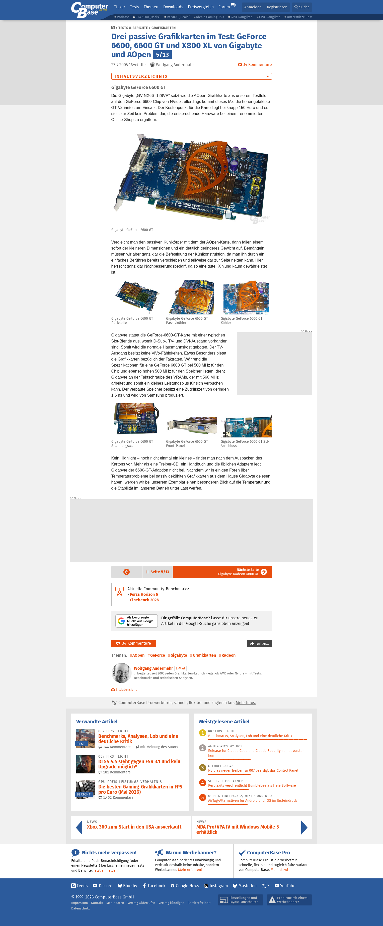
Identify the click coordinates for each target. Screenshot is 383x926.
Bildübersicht (124, 689)
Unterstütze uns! (299, 17)
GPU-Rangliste (241, 17)
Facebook (156, 886)
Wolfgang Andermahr (153, 668)
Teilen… (261, 643)
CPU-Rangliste (269, 17)
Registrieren (277, 7)
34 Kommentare (133, 643)
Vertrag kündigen (171, 902)
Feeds (82, 886)
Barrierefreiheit (199, 902)
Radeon (228, 655)
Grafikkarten (163, 28)
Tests (134, 7)
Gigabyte (179, 655)
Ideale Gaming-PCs (210, 17)
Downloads (173, 7)
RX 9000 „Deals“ (178, 17)
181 (115, 772)
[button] (302, 7)
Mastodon (248, 886)
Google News (187, 886)
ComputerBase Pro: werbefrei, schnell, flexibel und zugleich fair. (184, 703)
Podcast (123, 17)
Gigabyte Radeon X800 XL (238, 571)
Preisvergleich (201, 7)
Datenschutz (80, 908)
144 (115, 746)
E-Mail (180, 668)
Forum (224, 7)
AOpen (138, 655)
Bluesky (130, 886)
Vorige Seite (122, 571)
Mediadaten (115, 902)
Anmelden (253, 7)
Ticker (119, 7)
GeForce (157, 655)
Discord (106, 886)
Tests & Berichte (133, 28)
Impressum (79, 902)
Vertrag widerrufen (141, 902)
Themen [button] (151, 7)
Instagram (219, 886)
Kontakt (97, 902)
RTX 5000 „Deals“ (147, 17)
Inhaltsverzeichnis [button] (141, 76)
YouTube (287, 886)
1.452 (116, 797)
